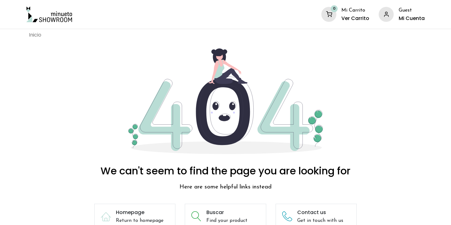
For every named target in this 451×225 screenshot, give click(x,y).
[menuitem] (35, 35)
